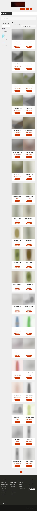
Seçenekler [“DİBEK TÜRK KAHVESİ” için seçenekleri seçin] (28, 377)
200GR (3, 34)
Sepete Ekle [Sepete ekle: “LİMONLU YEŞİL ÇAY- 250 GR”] (28, 46)
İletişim (21, 486)
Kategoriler (4, 13)
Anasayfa (21, 482)
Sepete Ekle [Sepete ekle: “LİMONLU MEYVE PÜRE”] (28, 466)
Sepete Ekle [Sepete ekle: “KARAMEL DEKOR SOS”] (17, 399)
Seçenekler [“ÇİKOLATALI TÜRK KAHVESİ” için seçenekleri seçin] (28, 311)
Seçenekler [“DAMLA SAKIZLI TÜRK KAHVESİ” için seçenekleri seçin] (28, 355)
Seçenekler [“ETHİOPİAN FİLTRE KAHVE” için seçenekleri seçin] (28, 245)
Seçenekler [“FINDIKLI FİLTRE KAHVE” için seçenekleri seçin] (28, 201)
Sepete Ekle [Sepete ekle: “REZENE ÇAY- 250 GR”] (28, 90)
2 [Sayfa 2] (22, 471)
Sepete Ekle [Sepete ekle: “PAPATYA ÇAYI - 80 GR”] (17, 90)
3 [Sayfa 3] (24, 471)
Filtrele (3, 28)
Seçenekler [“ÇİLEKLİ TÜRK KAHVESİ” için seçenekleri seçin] (17, 355)
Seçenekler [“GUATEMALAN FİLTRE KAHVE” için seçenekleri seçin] (28, 267)
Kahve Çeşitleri (4, 482)
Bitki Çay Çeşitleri (5, 484)
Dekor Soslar (4, 492)
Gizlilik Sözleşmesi (14, 482)
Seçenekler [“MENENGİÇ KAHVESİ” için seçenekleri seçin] (17, 421)
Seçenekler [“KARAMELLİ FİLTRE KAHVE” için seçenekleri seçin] (28, 179)
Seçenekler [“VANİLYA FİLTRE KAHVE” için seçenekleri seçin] (17, 223)
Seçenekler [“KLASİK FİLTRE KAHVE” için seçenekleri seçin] (28, 289)
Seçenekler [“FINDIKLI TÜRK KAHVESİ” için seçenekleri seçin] (17, 311)
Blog (21, 484)
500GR (3, 36)
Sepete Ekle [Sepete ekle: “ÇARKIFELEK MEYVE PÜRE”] (17, 466)
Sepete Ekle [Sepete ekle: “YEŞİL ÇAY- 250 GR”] (17, 46)
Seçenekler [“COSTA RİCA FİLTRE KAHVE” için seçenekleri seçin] (28, 223)
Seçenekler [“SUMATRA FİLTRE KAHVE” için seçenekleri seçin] (17, 267)
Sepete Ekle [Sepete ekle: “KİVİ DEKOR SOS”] (28, 333)
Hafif (2, 42)
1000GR (3, 37)
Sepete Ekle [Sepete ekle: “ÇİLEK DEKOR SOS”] (17, 377)
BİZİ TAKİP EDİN (22, 488)
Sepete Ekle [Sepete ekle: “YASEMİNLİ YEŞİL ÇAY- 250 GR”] (17, 68)
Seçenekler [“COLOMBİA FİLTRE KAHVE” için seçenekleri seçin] (17, 289)
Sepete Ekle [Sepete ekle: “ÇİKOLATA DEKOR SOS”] (28, 399)
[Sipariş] (28, 26)
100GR (3, 33)
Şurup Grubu (4, 488)
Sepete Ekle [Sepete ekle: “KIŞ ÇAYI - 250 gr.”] (17, 179)
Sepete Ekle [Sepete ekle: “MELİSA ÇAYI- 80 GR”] (28, 68)
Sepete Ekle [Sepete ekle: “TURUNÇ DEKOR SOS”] (17, 333)
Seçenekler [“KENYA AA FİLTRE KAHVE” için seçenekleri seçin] (17, 245)
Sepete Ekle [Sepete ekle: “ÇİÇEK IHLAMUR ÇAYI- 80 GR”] (17, 112)
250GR (3, 35)
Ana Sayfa (4, 18)
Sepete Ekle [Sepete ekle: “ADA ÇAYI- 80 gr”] (28, 112)
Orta (4, 42)
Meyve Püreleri (4, 490)
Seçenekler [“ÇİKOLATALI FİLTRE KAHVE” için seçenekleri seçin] (17, 201)
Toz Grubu (4, 486)
